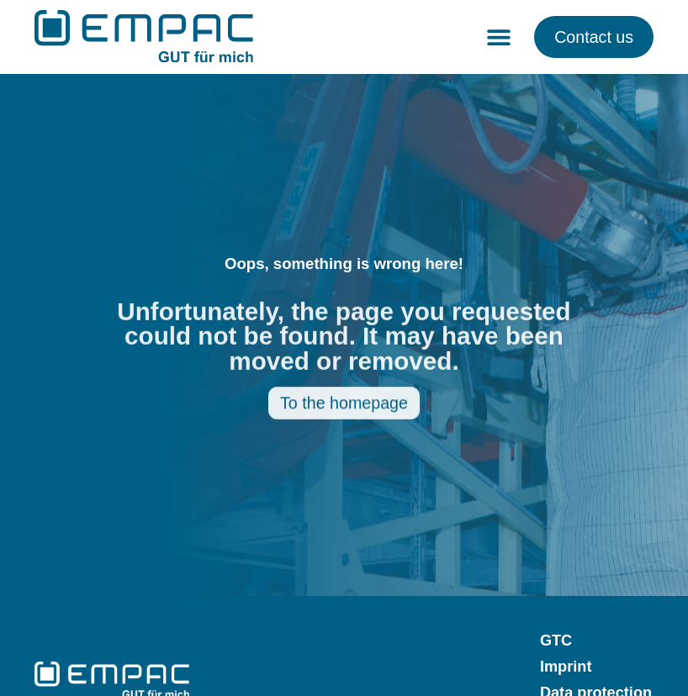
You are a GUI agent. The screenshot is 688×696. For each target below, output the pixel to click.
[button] (498, 36)
